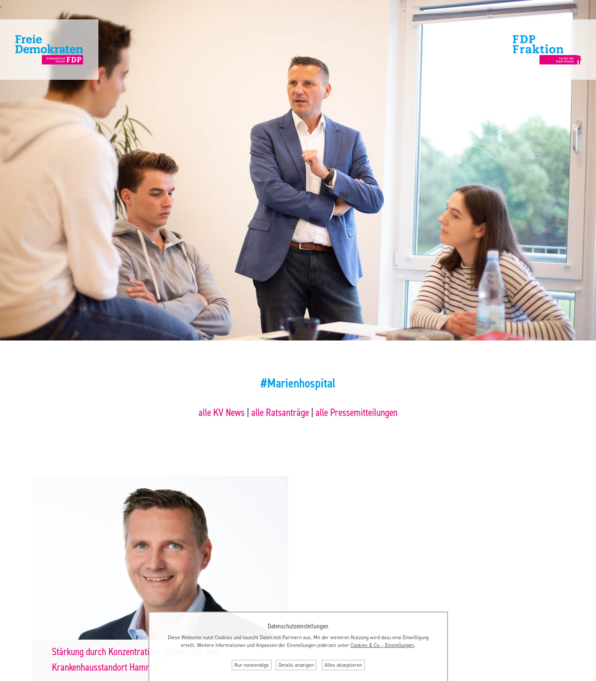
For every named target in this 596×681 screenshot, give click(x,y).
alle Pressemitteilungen (356, 412)
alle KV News (222, 412)
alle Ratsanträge (280, 412)
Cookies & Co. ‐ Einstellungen (382, 645)
